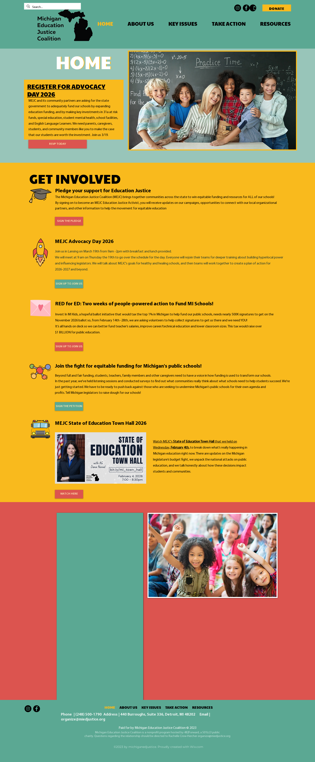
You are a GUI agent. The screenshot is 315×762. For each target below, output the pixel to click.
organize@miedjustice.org (83, 719)
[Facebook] (246, 7)
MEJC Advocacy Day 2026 (84, 241)
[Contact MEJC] (253, 7)
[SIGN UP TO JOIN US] (69, 284)
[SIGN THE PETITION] (69, 406)
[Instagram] (237, 7)
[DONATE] (276, 7)
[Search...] (52, 7)
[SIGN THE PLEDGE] (69, 221)
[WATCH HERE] (69, 494)
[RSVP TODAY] (57, 144)
